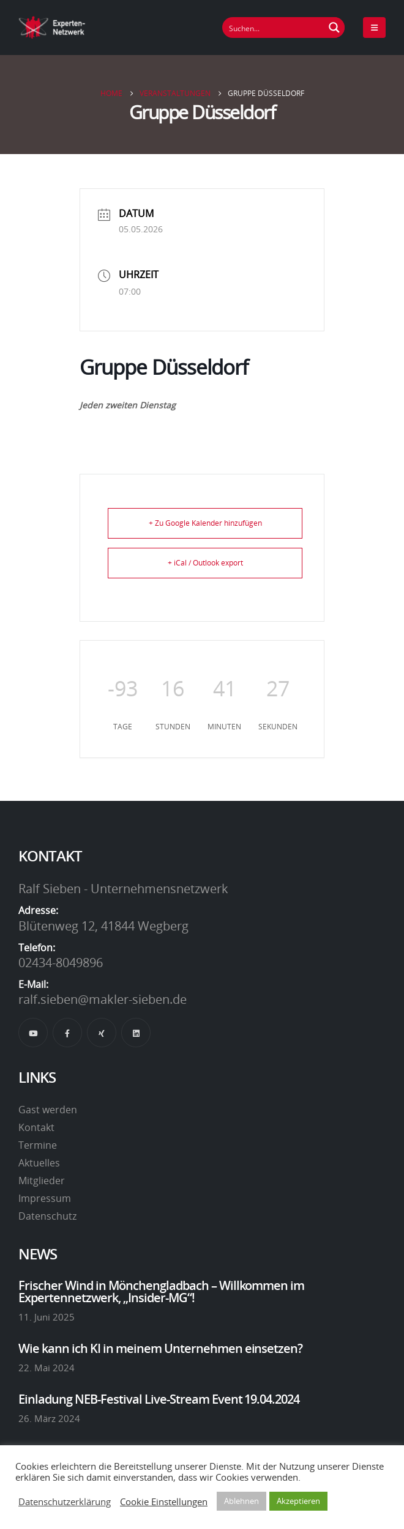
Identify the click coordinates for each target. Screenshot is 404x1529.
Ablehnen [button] (241, 1500)
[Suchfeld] (273, 28)
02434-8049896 (60, 962)
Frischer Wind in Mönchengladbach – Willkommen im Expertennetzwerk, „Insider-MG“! (161, 1291)
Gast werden (47, 1109)
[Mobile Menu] (374, 27)
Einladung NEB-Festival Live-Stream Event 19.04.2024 (158, 1398)
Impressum (44, 1198)
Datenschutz (47, 1216)
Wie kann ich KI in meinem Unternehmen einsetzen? (160, 1348)
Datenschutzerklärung (64, 1501)
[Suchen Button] (334, 27)
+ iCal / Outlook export (205, 563)
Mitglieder (41, 1180)
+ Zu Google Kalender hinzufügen (205, 523)
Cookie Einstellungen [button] (164, 1501)
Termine (37, 1145)
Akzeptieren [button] (298, 1500)
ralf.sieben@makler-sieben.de (102, 999)
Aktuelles (39, 1163)
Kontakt (36, 1127)
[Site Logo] (52, 27)
